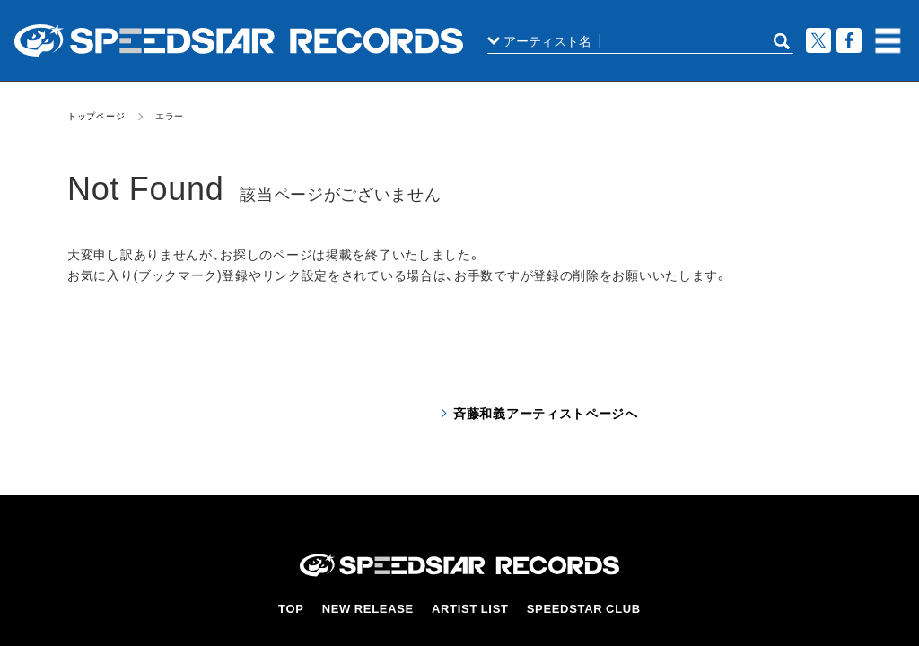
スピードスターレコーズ (238, 40)
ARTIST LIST (472, 607)
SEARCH (781, 41)
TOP (296, 607)
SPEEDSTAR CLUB (583, 607)
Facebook (849, 40)
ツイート (818, 40)
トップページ (96, 115)
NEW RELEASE (371, 607)
